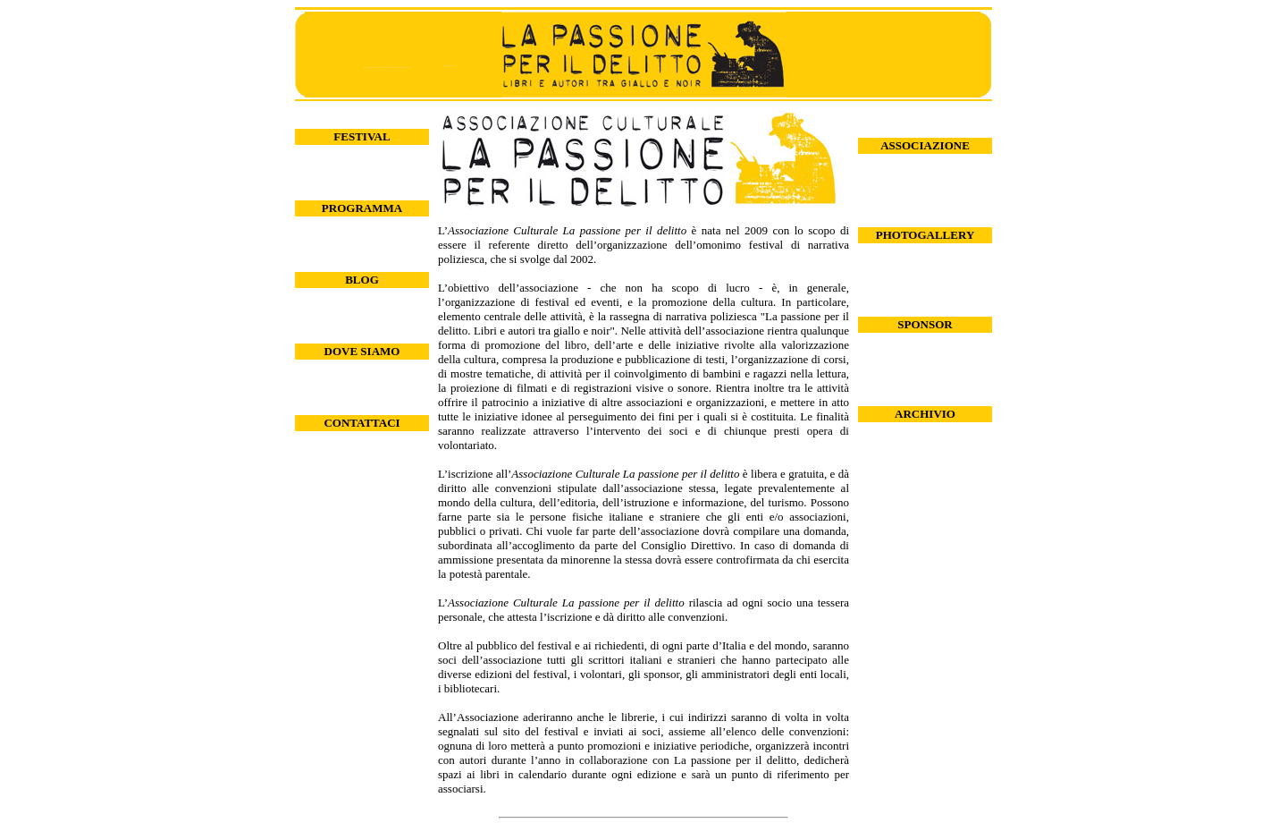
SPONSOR (924, 324)
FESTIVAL (361, 136)
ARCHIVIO (925, 413)
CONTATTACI (362, 422)
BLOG (362, 279)
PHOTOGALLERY (925, 235)
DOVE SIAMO (362, 351)
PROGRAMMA (362, 208)
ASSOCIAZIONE (925, 145)
